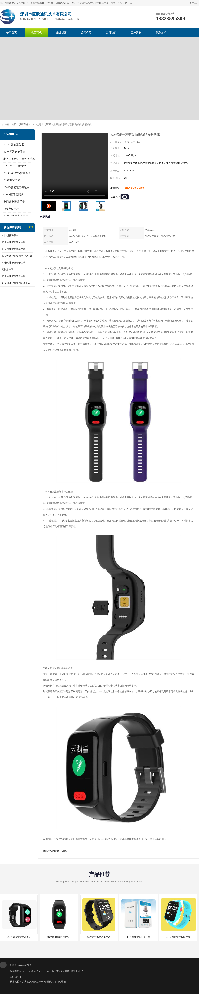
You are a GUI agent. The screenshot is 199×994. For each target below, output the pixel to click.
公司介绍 (86, 32)
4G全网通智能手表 (14, 151)
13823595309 (133, 188)
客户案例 (136, 32)
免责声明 (39, 981)
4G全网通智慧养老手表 (13, 249)
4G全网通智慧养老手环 (13, 276)
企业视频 (61, 32)
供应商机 (36, 32)
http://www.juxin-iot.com (55, 851)
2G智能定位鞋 (11, 180)
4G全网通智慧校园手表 (178, 937)
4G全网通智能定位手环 (13, 242)
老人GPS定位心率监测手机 (19, 158)
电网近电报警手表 (14, 201)
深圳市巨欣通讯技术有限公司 (66, 971)
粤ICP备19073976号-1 (41, 971)
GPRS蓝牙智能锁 (13, 194)
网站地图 (61, 981)
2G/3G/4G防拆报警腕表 (17, 173)
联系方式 (161, 32)
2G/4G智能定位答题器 (16, 187)
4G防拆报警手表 (10, 235)
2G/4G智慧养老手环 (41, 124)
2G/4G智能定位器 (13, 144)
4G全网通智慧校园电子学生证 (17, 256)
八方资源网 (28, 981)
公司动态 (111, 32)
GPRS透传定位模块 (14, 166)
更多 (30, 227)
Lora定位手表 (11, 208)
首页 (14, 124)
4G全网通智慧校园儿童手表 (16, 283)
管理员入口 (50, 981)
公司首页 (11, 32)
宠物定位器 (7, 269)
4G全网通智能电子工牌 (13, 262)
